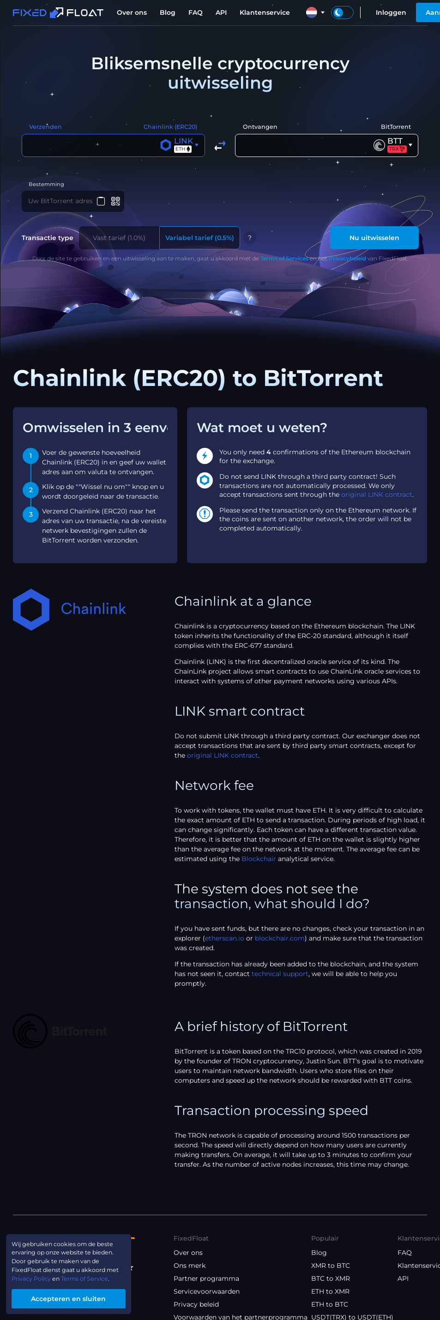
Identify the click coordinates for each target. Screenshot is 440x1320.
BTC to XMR (330, 1279)
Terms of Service (97, 1276)
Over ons (132, 12)
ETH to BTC (329, 1305)
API (221, 12)
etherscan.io (224, 939)
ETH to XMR (330, 1292)
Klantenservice (265, 12)
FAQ (195, 12)
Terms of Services (284, 259)
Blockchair (258, 860)
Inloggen (391, 12)
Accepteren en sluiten (76, 1297)
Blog (167, 12)
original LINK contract (376, 496)
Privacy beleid (196, 1305)
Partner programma (206, 1279)
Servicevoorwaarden (207, 1292)
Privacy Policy (36, 1276)
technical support (280, 975)
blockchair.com (280, 939)
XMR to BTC (330, 1266)
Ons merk (189, 1266)
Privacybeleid (347, 259)
